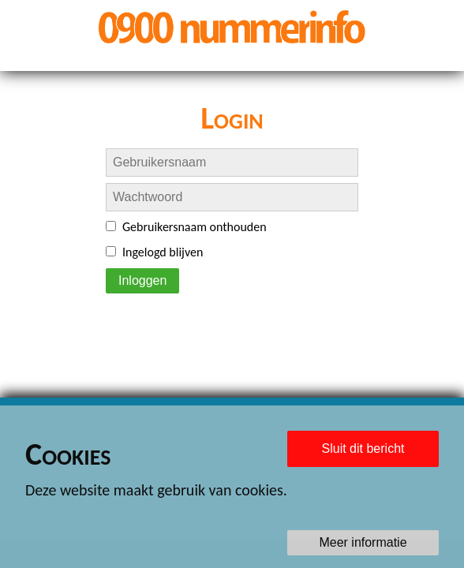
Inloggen (142, 280)
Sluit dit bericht (363, 448)
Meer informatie (362, 542)
